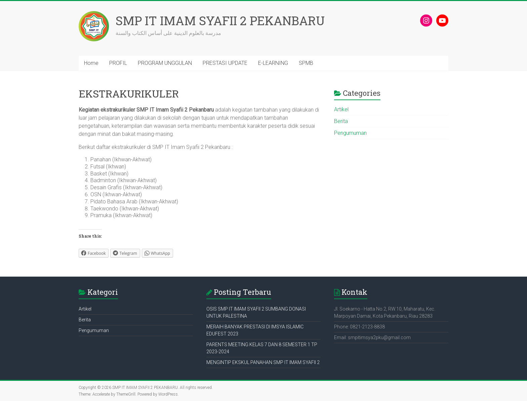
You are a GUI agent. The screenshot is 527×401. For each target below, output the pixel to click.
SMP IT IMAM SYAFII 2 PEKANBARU (220, 20)
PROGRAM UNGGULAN (165, 63)
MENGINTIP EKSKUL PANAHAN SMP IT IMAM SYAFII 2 (263, 362)
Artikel (341, 109)
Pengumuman (350, 133)
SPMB (306, 63)
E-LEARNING (273, 63)
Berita (341, 121)
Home (91, 63)
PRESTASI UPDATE (225, 63)
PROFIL (118, 63)
